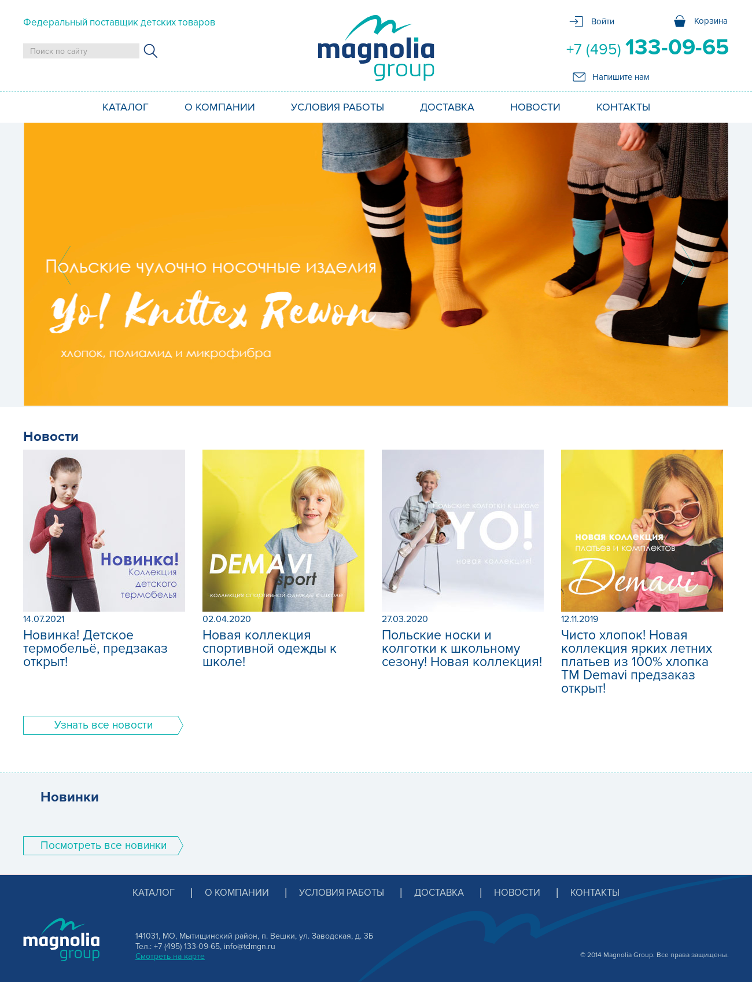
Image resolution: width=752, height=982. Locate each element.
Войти (602, 21)
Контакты (623, 107)
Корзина (711, 21)
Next (687, 265)
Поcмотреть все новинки (103, 845)
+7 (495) (647, 47)
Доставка (447, 107)
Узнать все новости (103, 725)
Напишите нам (621, 77)
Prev (64, 265)
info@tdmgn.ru (249, 946)
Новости (535, 107)
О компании (220, 107)
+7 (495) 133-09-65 (187, 946)
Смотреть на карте (170, 956)
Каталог (125, 107)
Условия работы (337, 107)
